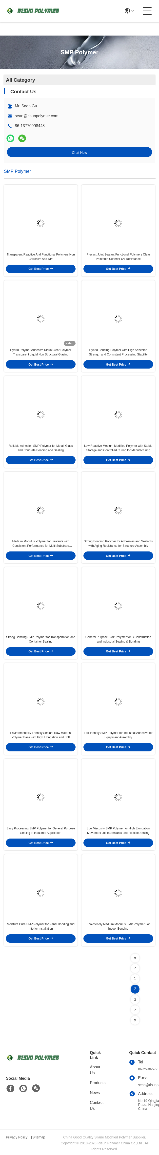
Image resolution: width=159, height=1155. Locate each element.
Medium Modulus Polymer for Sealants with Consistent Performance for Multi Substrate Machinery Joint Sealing (40, 544)
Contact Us (96, 1105)
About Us (95, 1070)
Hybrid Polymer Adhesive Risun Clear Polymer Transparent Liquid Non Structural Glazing (40, 352)
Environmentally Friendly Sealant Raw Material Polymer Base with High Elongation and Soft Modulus (41, 735)
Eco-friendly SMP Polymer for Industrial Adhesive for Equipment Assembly (118, 735)
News (95, 1093)
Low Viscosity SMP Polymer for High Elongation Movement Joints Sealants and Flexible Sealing (118, 831)
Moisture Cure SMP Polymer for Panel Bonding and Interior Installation (41, 926)
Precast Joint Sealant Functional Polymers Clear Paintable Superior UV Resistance (118, 257)
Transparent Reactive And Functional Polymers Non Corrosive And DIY (41, 257)
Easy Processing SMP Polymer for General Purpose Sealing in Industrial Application (40, 831)
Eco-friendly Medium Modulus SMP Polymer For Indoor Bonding (118, 926)
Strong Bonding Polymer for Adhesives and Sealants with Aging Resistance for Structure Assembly (118, 544)
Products (97, 1083)
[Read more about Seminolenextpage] (135, 958)
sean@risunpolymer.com (36, 116)
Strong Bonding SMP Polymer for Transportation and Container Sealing (40, 639)
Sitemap (38, 1137)
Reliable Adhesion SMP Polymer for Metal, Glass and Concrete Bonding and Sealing (41, 448)
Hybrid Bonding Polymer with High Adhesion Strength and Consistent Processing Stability (118, 352)
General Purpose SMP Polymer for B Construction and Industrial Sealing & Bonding (118, 639)
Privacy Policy (16, 1137)
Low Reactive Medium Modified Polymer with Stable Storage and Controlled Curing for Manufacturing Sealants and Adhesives (118, 448)
